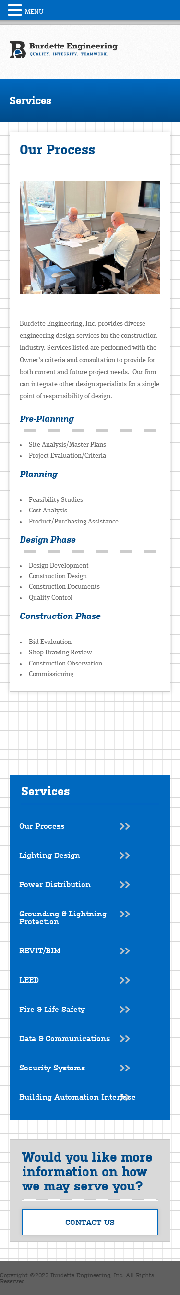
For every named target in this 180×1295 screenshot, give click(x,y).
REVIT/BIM (39, 950)
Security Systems (52, 1067)
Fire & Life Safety (52, 1009)
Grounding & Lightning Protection (63, 917)
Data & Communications (64, 1038)
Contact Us (90, 1222)
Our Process (41, 826)
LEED (29, 980)
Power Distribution (55, 884)
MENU (34, 12)
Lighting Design (49, 855)
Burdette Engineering (64, 50)
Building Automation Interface (77, 1097)
